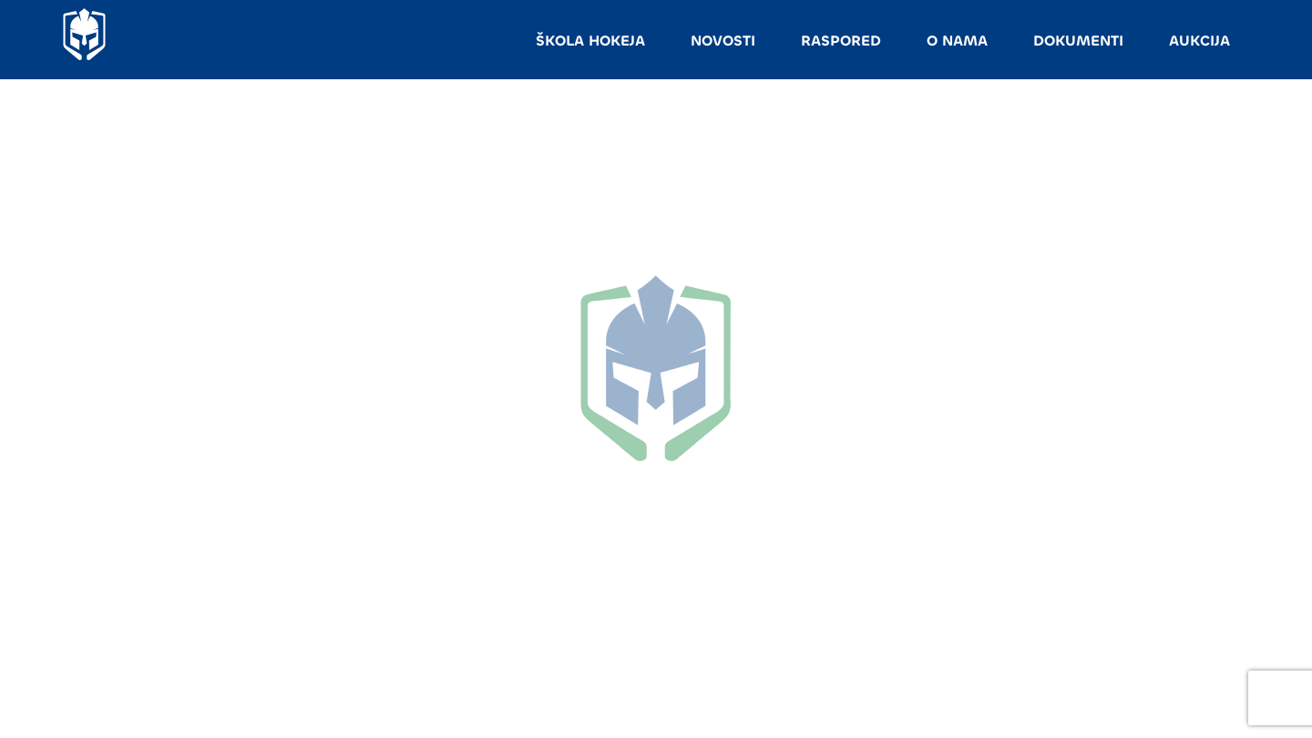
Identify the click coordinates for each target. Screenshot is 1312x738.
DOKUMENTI (1078, 40)
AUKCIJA (1199, 40)
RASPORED (841, 40)
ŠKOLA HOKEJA (590, 40)
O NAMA (957, 40)
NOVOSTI (723, 40)
